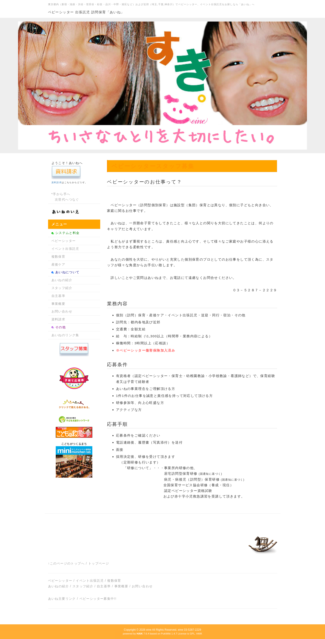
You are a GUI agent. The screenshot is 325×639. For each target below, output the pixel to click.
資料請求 (56, 182)
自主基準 (58, 296)
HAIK (199, 633)
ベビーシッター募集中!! (98, 598)
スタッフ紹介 (61, 288)
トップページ (98, 563)
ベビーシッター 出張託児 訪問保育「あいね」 (86, 12)
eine (148, 629)
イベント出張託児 (65, 248)
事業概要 (58, 304)
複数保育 (58, 256)
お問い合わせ (61, 311)
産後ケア (58, 264)
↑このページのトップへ (66, 563)
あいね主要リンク (62, 598)
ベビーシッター (63, 241)
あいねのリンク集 (65, 335)
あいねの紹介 (61, 280)
